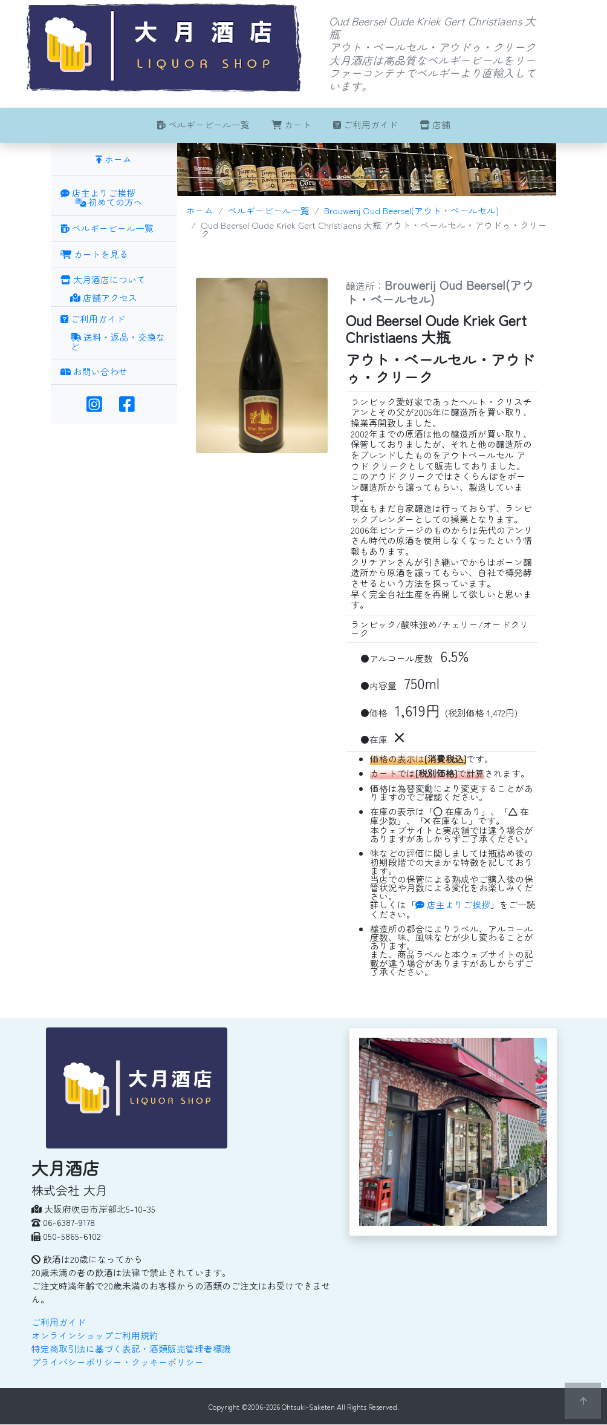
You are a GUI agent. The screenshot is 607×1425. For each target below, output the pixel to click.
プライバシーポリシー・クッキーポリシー (117, 1361)
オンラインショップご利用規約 (94, 1335)
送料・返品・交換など (117, 343)
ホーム (199, 210)
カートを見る (94, 253)
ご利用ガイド (365, 124)
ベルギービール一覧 (203, 124)
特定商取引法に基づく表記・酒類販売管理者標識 (131, 1348)
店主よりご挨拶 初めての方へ (101, 199)
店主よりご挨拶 (452, 904)
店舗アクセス (103, 298)
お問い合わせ (94, 371)
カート (291, 124)
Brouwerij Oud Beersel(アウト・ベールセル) (411, 210)
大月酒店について (103, 279)
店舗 (435, 124)
